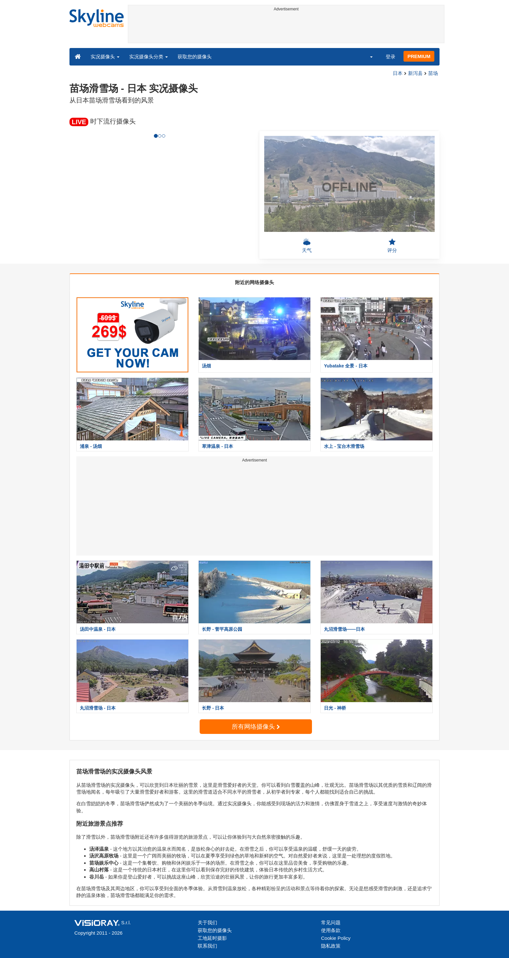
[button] (367, 56)
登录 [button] (390, 56)
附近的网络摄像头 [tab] (254, 282)
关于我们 (207, 922)
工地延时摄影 (212, 938)
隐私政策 (331, 946)
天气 (307, 245)
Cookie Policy (336, 938)
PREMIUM (418, 56)
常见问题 (331, 922)
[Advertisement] (286, 28)
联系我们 (207, 946)
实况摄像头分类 (148, 56)
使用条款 (331, 930)
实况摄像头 (105, 56)
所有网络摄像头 (256, 726)
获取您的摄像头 (195, 56)
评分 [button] (392, 245)
